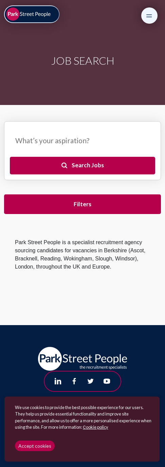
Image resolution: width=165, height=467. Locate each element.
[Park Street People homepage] (32, 14)
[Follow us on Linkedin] (58, 381)
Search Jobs (88, 165)
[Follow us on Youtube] (107, 381)
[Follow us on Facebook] (74, 381)
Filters (82, 204)
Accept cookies (34, 446)
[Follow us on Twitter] (90, 381)
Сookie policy (95, 427)
